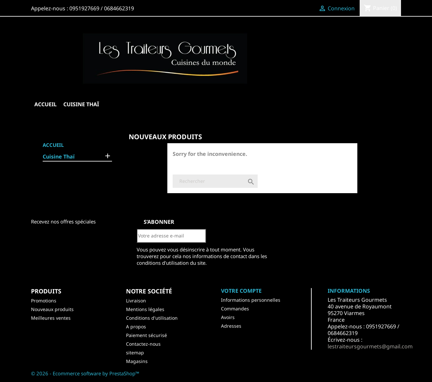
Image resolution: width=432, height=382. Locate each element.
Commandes (235, 308)
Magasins (137, 361)
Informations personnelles (250, 300)
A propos (136, 326)
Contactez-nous (143, 344)
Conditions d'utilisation (152, 318)
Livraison (136, 300)
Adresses (231, 326)
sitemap (135, 352)
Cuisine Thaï (81, 104)
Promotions (43, 300)
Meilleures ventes (51, 318)
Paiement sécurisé (146, 335)
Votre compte (241, 290)
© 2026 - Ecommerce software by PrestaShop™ (85, 373)
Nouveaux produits (52, 309)
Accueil (45, 104)
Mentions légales (145, 309)
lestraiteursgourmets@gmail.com (370, 346)
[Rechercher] (215, 181)
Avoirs (228, 317)
